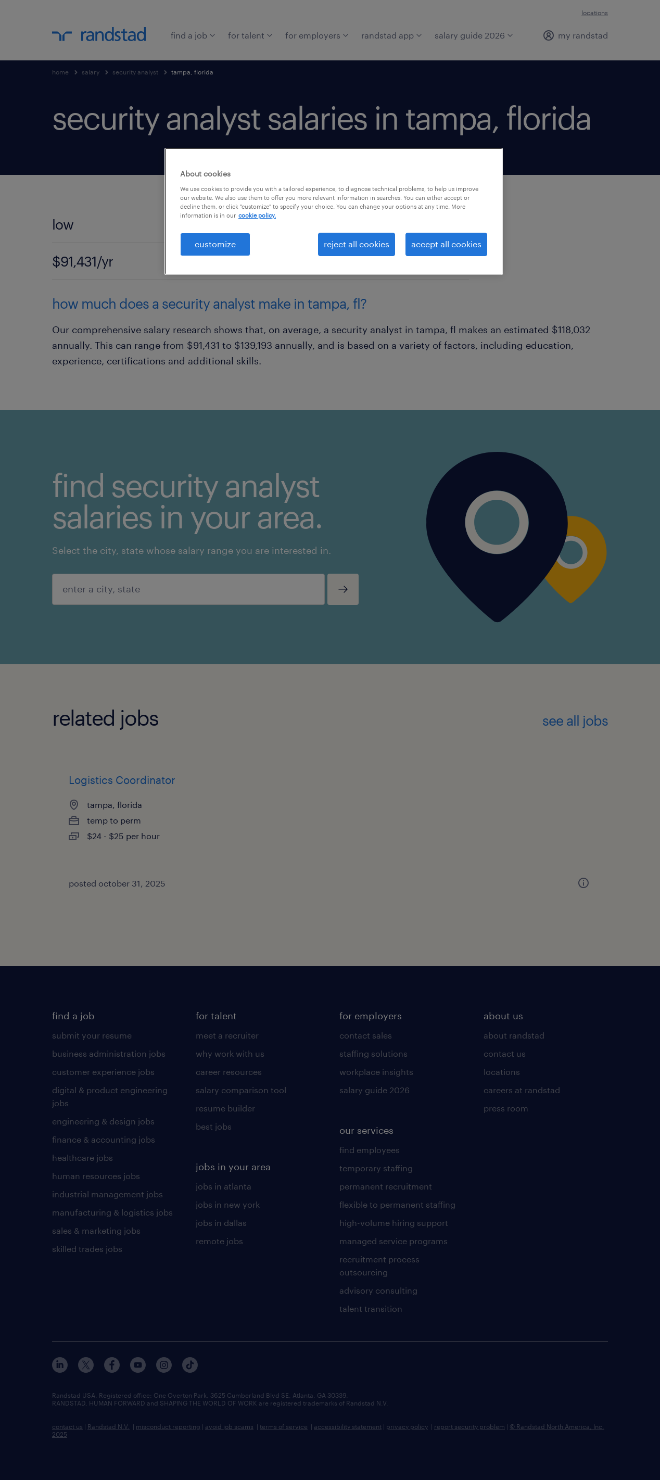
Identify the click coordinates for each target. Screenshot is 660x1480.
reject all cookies (356, 244)
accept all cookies (446, 244)
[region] (333, 211)
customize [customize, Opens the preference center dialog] (215, 244)
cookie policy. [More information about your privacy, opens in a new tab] (257, 215)
